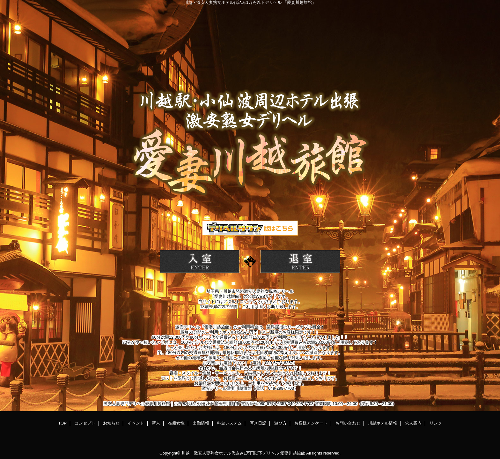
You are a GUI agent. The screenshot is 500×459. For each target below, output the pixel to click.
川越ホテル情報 (382, 423)
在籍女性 (176, 423)
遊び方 (280, 423)
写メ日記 (258, 423)
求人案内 (413, 423)
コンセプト (85, 423)
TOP (62, 423)
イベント (136, 423)
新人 (156, 423)
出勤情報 (201, 423)
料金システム (229, 423)
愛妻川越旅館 (292, 453)
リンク (436, 423)
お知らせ (111, 423)
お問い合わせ (347, 423)
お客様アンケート (310, 423)
